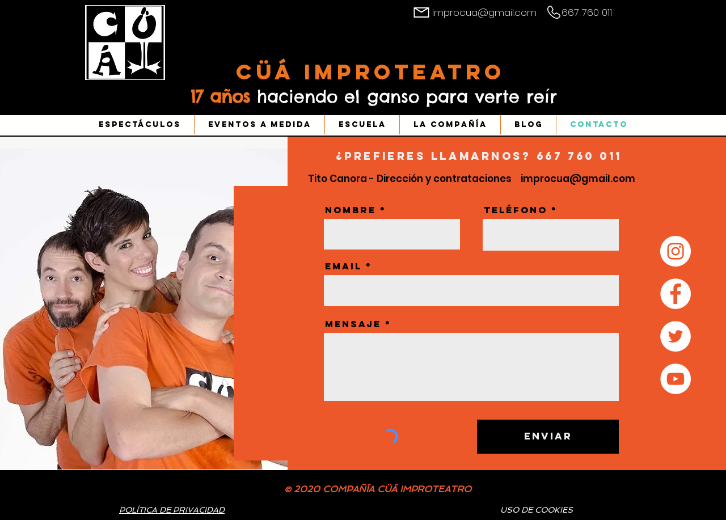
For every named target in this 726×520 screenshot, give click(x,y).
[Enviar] (548, 437)
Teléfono (515, 210)
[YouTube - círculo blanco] (675, 378)
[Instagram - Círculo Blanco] (675, 251)
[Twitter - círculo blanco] (675, 336)
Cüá (270, 71)
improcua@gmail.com (484, 12)
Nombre (350, 210)
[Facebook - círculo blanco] (675, 293)
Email (343, 266)
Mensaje (353, 324)
